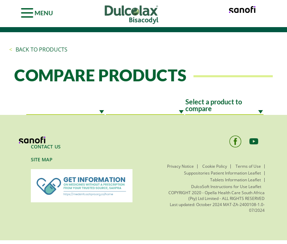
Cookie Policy (214, 166)
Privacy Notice (180, 166)
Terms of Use (248, 166)
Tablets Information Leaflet (235, 180)
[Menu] (38, 11)
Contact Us (46, 146)
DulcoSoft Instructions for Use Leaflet (226, 186)
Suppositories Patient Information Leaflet (222, 173)
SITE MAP (42, 159)
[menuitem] (81, 149)
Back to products (41, 49)
